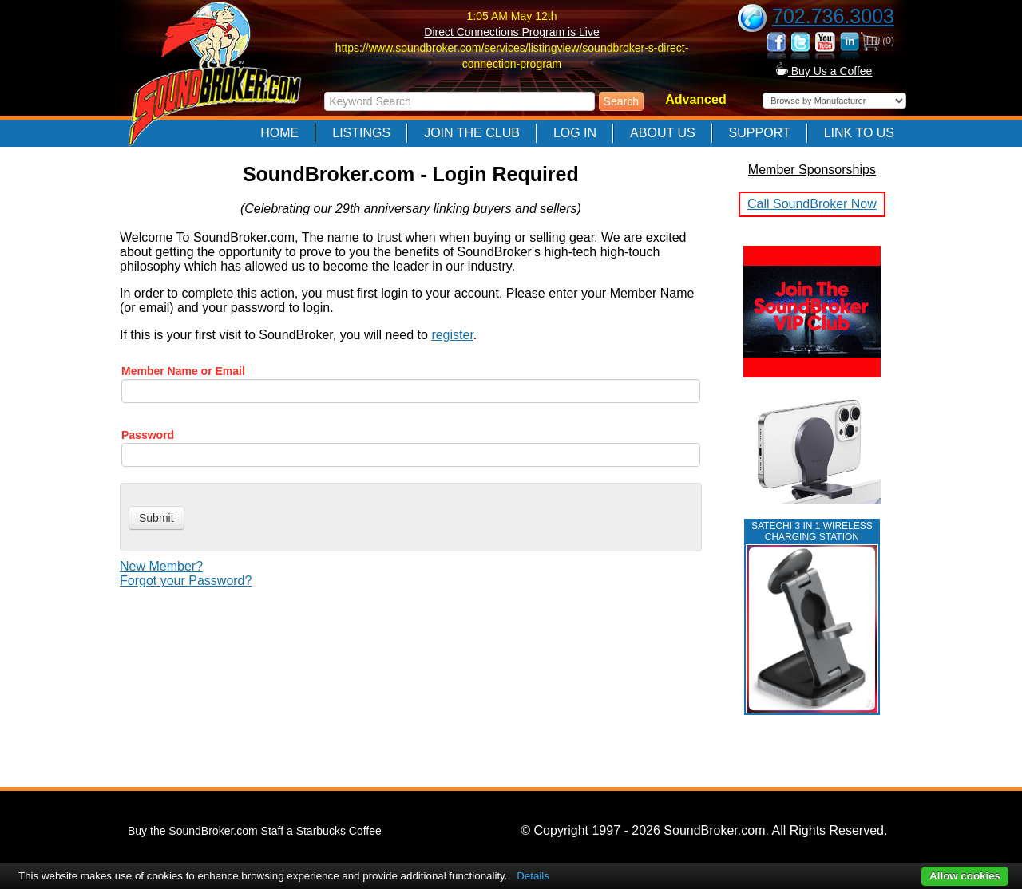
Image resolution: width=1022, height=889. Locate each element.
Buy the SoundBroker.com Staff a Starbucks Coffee (255, 830)
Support (759, 133)
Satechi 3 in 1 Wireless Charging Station (812, 531)
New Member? (161, 566)
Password (147, 435)
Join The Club (472, 133)
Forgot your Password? (186, 580)
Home (279, 133)
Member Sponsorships (812, 169)
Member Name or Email (183, 371)
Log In (574, 133)
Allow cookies (964, 876)
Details (533, 876)
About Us (662, 133)
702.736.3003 (833, 16)
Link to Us (859, 133)
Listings (361, 133)
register (452, 335)
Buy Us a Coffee (824, 71)
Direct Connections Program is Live (511, 32)
